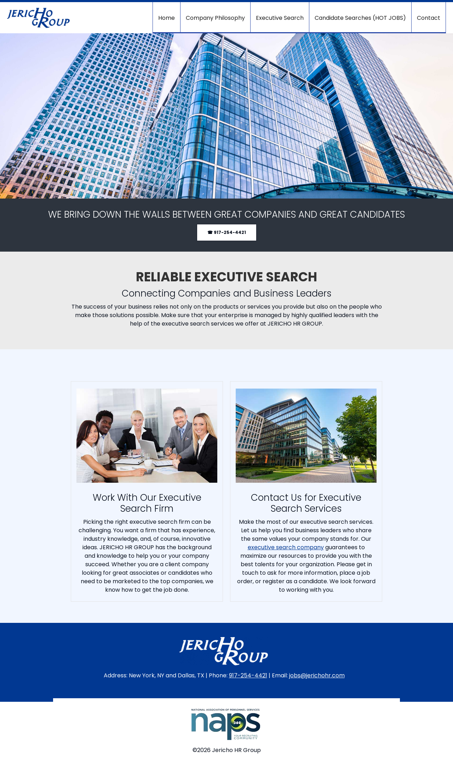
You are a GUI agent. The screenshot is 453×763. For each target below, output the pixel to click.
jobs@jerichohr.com (317, 675)
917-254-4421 (248, 675)
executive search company (286, 547)
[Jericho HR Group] (38, 18)
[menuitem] (166, 17)
